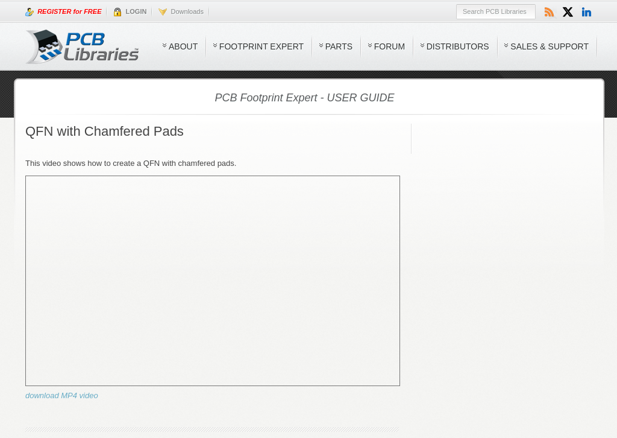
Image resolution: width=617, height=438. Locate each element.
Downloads (181, 12)
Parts (338, 46)
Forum (389, 46)
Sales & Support (549, 46)
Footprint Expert (261, 46)
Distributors (458, 46)
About (183, 46)
